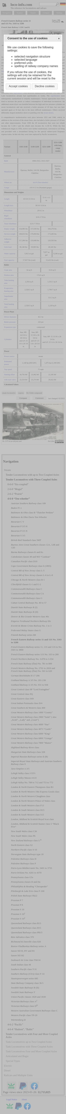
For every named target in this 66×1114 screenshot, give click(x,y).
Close (58, 38)
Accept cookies (18, 86)
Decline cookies (45, 86)
